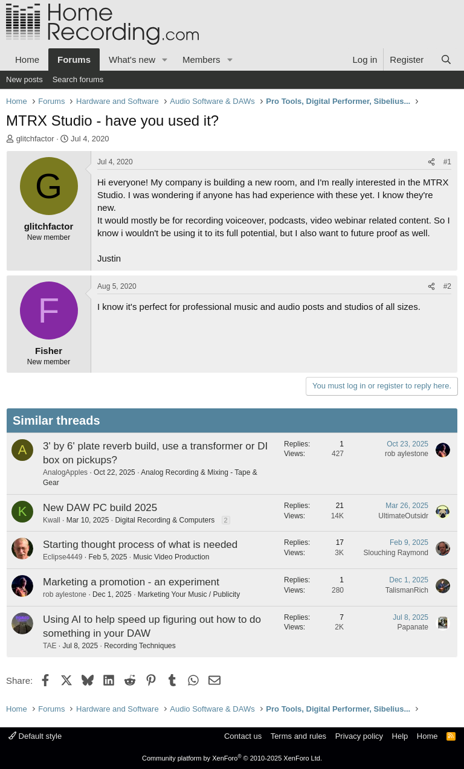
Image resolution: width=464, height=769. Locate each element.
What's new (132, 59)
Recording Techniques (140, 646)
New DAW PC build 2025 (100, 507)
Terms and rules (298, 736)
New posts (24, 79)
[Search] (446, 59)
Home (27, 59)
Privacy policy (359, 736)
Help (400, 736)
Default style (35, 736)
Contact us (243, 736)
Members (201, 59)
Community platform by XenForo (232, 758)
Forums (74, 59)
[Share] (431, 162)
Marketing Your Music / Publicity (189, 594)
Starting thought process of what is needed (140, 544)
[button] (164, 59)
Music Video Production (171, 557)
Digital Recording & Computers (164, 520)
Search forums (78, 79)
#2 (447, 286)
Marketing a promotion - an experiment (131, 582)
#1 (447, 162)
